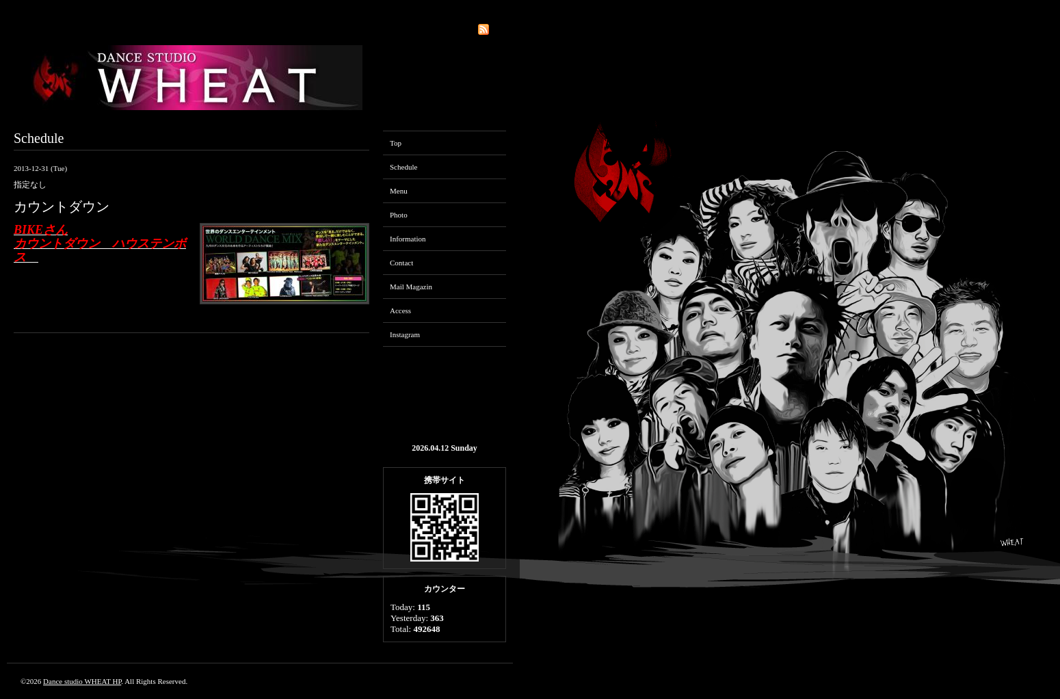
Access (400, 310)
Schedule (403, 167)
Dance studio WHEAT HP (82, 681)
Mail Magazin (411, 286)
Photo (399, 215)
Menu (399, 191)
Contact (401, 263)
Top (395, 143)
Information (408, 239)
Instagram (405, 334)
